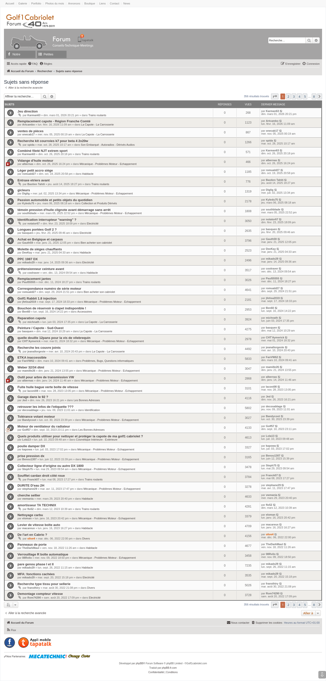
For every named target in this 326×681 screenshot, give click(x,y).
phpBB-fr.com (169, 667)
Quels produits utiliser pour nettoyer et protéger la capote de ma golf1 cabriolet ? (80, 436)
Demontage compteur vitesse (40, 594)
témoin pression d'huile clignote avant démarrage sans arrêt (64, 210)
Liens (102, 3)
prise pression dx (30, 456)
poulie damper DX (31, 446)
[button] (274, 96)
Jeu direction (27, 111)
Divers (86, 538)
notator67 (33, 223)
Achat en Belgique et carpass (40, 239)
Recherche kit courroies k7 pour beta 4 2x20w (52, 141)
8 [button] (314, 96)
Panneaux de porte (32, 544)
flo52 (30, 508)
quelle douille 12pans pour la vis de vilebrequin (53, 338)
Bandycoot (29, 419)
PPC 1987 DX (27, 259)
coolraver (33, 272)
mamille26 (28, 370)
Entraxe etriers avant (33, 180)
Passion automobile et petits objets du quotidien (54, 200)
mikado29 (28, 262)
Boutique (89, 3)
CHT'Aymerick (31, 341)
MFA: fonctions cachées (36, 574)
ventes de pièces (30, 131)
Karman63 (33, 115)
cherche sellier (28, 495)
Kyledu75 (28, 203)
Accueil (9, 3)
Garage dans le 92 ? (32, 397)
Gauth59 (27, 242)
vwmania (28, 498)
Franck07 (33, 479)
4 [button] (299, 96)
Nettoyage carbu (30, 515)
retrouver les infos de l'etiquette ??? (45, 407)
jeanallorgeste (36, 351)
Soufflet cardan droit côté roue (41, 475)
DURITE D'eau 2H (30, 485)
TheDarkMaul (30, 547)
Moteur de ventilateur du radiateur (43, 426)
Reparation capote (31, 318)
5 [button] (305, 96)
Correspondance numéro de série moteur (49, 288)
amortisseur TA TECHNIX (36, 505)
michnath (33, 321)
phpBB (139, 663)
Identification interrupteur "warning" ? (46, 220)
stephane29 (29, 488)
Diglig (26, 193)
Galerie (22, 3)
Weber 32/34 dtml (30, 367)
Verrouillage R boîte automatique (42, 554)
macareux (28, 528)
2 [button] (288, 96)
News (126, 3)
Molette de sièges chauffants (39, 249)
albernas (27, 163)
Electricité (93, 223)
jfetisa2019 (29, 301)
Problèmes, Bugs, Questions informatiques (108, 360)
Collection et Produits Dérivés (99, 203)
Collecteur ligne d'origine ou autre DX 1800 (50, 466)
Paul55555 (28, 282)
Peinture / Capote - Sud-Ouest (40, 328)
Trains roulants (97, 115)
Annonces (74, 3)
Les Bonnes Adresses (87, 400)
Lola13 (26, 439)
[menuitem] (33, 64)
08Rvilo (27, 557)
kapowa (27, 449)
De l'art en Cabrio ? (32, 535)
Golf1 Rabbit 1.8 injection (36, 298)
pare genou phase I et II (35, 564)
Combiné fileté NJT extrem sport (42, 151)
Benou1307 (29, 459)
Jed (24, 400)
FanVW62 (28, 360)
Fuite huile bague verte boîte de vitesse (47, 387)
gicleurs (23, 190)
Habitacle (87, 173)
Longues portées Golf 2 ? (37, 229)
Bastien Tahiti (36, 184)
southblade (29, 213)
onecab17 (28, 134)
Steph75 (27, 469)
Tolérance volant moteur (36, 416)
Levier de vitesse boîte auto (38, 525)
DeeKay (27, 252)
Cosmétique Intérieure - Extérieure (96, 439)
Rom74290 (34, 597)
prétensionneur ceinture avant (40, 269)
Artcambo (28, 124)
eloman (27, 518)
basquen (27, 232)
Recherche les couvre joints (39, 347)
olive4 (31, 538)
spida (30, 144)
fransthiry (33, 587)
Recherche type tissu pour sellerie (43, 584)
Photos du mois (54, 3)
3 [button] (294, 96)
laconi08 (32, 390)
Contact (114, 3)
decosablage (30, 410)
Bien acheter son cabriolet (96, 242)
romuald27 (29, 173)
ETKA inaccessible (32, 357)
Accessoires (84, 311)
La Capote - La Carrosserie (97, 124)
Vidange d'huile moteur (35, 160)
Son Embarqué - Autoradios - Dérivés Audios (108, 144)
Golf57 (26, 429)
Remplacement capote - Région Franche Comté (53, 121)
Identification (92, 410)
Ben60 (26, 311)
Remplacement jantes (34, 279)
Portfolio (36, 3)
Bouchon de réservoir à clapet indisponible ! (51, 308)
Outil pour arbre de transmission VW (45, 377)
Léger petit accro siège (35, 170)
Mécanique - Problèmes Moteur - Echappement (108, 163)
